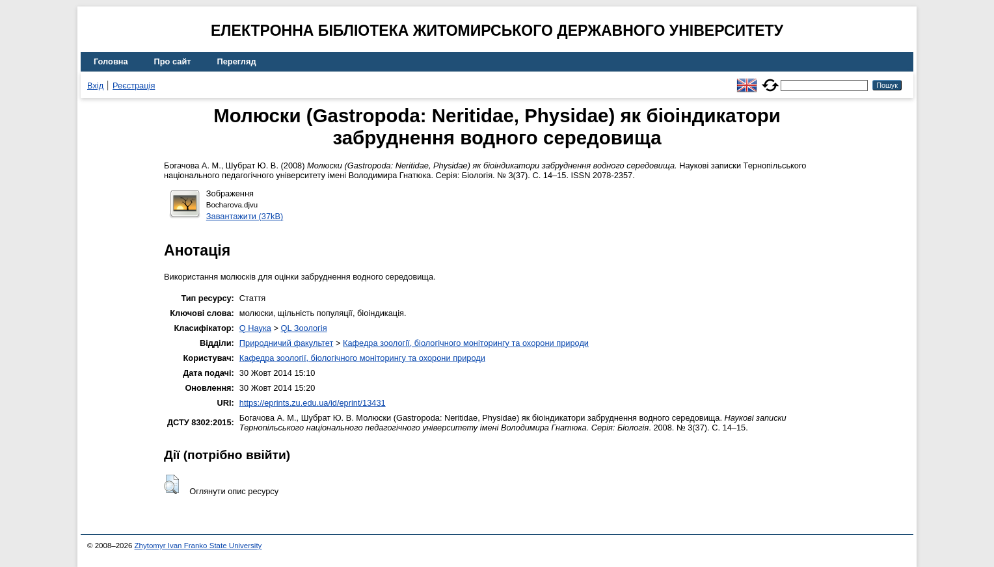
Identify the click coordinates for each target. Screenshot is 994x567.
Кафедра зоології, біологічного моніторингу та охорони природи (466, 343)
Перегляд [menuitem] (236, 61)
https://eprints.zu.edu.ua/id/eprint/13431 (312, 403)
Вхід (95, 85)
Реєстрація (134, 85)
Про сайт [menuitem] (172, 61)
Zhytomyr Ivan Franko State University (198, 545)
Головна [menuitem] (111, 61)
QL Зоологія (304, 328)
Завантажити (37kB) (244, 216)
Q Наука (255, 328)
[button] (171, 484)
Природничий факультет (286, 343)
